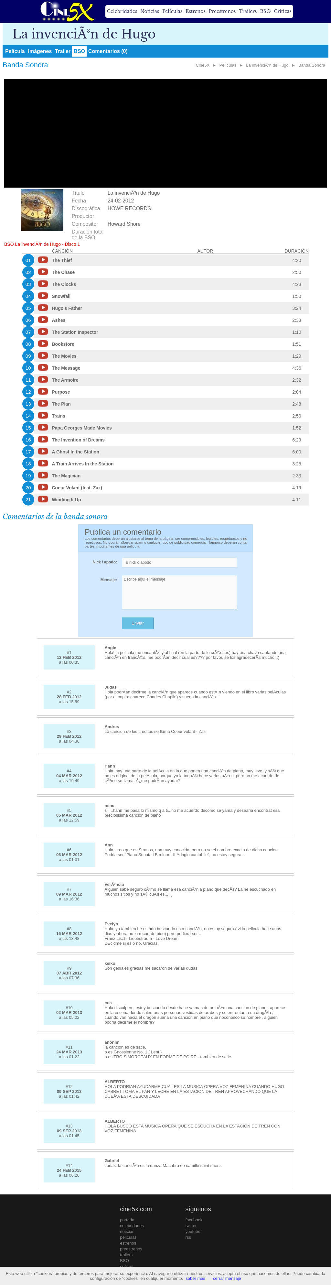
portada (127, 1219)
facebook (194, 1219)
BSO (265, 11)
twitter (191, 1225)
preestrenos (131, 1249)
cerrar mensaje (227, 1278)
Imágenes (40, 51)
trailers (126, 1254)
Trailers (248, 11)
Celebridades (122, 11)
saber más (195, 1278)
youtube (193, 1231)
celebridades (132, 1225)
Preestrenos (222, 11)
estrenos (128, 1243)
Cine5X (203, 65)
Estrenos (196, 11)
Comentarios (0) (108, 51)
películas (128, 1237)
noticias (127, 1231)
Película (15, 51)
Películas (172, 11)
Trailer (62, 51)
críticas (126, 1266)
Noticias (149, 11)
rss (188, 1237)
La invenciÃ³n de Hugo (267, 65)
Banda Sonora (311, 65)
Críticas (282, 11)
